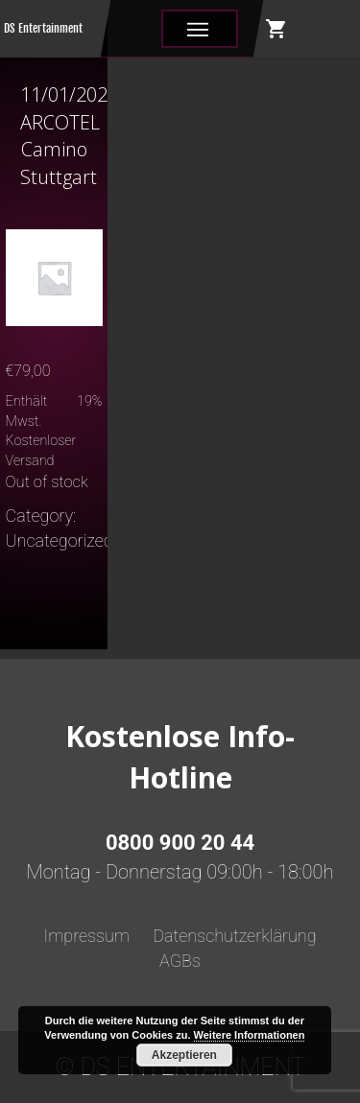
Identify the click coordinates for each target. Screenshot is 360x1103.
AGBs (180, 960)
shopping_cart (276, 28)
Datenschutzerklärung (234, 936)
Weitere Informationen (249, 1035)
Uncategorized (59, 540)
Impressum (86, 936)
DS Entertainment (43, 28)
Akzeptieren (184, 1055)
